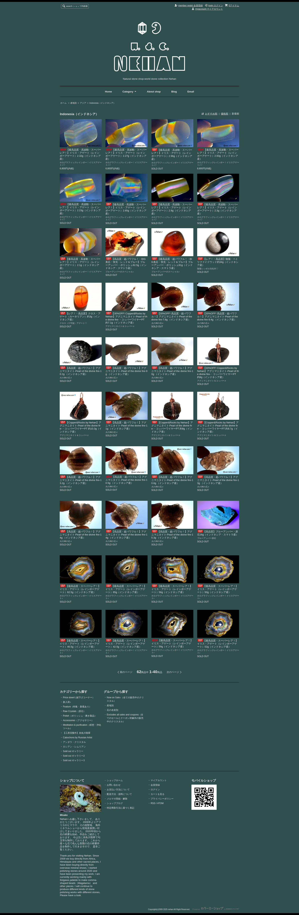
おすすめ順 (211, 113)
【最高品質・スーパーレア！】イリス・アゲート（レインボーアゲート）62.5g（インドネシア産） (80, 589)
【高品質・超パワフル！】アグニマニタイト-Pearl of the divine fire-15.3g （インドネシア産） (172, 534)
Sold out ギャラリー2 (74, 755)
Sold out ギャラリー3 (74, 760)
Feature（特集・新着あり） (77, 706)
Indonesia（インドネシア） (102, 103)
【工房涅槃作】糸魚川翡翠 (76, 733)
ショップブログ (115, 803)
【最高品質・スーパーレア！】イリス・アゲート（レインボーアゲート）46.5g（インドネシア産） (80, 643)
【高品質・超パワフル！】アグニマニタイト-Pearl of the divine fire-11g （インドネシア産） (126, 425)
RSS (153, 803)
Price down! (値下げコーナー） (79, 697)
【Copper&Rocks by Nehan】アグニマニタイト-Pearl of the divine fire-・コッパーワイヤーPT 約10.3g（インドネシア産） (81, 427)
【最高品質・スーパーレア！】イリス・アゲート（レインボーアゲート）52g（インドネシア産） (217, 643)
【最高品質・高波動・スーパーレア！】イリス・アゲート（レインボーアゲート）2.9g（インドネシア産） (171, 209)
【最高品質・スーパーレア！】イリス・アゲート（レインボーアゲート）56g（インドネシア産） (171, 589)
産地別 (73, 103)
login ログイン (215, 5)
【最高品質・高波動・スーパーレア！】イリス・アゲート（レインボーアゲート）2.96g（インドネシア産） (171, 154)
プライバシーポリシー (162, 798)
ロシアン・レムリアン (74, 746)
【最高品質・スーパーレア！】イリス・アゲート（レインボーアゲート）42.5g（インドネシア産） (125, 643)
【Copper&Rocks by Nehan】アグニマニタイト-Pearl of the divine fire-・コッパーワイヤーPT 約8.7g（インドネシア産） (218, 427)
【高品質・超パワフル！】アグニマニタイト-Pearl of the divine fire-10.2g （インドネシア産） (81, 371)
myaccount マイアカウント (209, 9)
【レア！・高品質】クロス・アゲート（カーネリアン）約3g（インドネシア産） (80, 316)
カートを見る (157, 794)
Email (190, 91)
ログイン (155, 789)
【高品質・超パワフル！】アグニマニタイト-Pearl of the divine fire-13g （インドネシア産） (218, 480)
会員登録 (155, 785)
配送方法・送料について (119, 794)
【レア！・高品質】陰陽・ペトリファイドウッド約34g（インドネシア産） (218, 262)
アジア (83, 103)
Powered (215, 909)
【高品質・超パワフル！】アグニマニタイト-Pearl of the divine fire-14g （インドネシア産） (81, 534)
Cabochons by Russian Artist (77, 737)
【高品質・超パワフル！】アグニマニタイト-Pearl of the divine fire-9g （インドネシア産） (126, 371)
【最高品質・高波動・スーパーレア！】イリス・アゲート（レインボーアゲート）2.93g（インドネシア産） (218, 154)
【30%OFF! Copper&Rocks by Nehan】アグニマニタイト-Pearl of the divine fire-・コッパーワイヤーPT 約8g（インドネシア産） (218, 373)
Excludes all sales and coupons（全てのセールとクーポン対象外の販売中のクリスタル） (125, 718)
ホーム (63, 103)
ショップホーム (115, 780)
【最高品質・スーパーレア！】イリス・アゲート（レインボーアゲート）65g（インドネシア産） (125, 589)
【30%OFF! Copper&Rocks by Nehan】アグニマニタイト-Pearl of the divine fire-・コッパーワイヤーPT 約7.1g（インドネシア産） (126, 318)
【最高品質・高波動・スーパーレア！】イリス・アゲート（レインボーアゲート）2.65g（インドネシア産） (125, 209)
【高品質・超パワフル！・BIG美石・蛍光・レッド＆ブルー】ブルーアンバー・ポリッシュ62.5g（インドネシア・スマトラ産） (125, 264)
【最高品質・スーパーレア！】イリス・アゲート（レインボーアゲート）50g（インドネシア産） (217, 589)
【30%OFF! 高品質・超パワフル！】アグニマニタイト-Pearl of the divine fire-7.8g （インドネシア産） (171, 316)
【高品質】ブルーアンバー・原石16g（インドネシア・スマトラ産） (218, 533)
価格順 (224, 113)
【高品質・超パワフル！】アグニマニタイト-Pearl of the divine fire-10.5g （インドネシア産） (126, 479)
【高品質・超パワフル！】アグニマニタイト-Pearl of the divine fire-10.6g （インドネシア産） (172, 480)
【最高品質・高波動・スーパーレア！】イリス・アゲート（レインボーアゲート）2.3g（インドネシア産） (217, 209)
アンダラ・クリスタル (74, 742)
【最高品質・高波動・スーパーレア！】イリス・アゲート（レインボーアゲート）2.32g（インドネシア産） (80, 154)
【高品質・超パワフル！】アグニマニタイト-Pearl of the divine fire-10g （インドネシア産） (172, 371)
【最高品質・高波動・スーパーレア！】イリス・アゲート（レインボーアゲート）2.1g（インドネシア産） (80, 264)
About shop (154, 91)
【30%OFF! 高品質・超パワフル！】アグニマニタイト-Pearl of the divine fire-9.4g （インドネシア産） (217, 316)
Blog (174, 91)
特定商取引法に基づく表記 (120, 808)
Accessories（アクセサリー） (78, 720)
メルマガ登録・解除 (117, 798)
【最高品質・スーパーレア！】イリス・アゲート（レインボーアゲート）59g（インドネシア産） (172, 643)
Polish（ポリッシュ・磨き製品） (80, 715)
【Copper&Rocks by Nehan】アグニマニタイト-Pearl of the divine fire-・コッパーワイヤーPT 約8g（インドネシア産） (172, 427)
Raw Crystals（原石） (74, 711)
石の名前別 (112, 710)
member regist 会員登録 (190, 5)
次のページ (173, 672)
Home (108, 91)
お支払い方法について (118, 789)
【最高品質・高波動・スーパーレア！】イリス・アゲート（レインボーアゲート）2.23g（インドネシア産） (80, 209)
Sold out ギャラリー (73, 751)
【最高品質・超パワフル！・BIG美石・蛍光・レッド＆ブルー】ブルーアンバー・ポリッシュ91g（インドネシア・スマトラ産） (172, 264)
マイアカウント (159, 780)
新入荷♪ (67, 702)
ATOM (160, 803)
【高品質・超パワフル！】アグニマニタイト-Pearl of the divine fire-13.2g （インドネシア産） (81, 480)
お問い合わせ (114, 785)
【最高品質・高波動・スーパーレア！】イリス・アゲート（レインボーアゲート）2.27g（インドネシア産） (126, 154)
